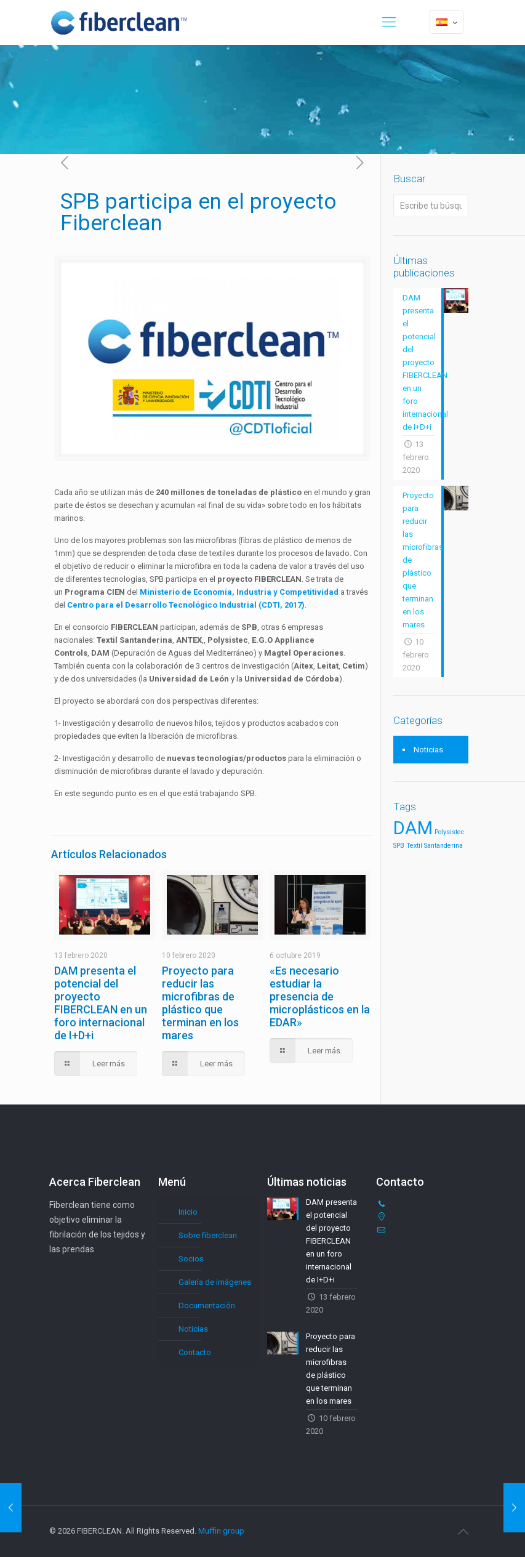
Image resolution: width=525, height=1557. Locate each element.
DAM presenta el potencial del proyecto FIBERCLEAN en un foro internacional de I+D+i (100, 1003)
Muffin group (221, 1530)
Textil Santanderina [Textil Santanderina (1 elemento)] (434, 846)
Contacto (194, 1352)
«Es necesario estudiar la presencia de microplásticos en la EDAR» (320, 996)
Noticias (428, 749)
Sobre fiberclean (207, 1235)
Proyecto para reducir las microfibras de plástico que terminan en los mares (200, 1003)
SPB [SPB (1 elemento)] (398, 846)
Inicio (188, 1212)
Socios (191, 1258)
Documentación (206, 1305)
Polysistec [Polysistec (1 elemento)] (449, 832)
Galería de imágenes (214, 1282)
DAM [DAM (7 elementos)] (413, 828)
